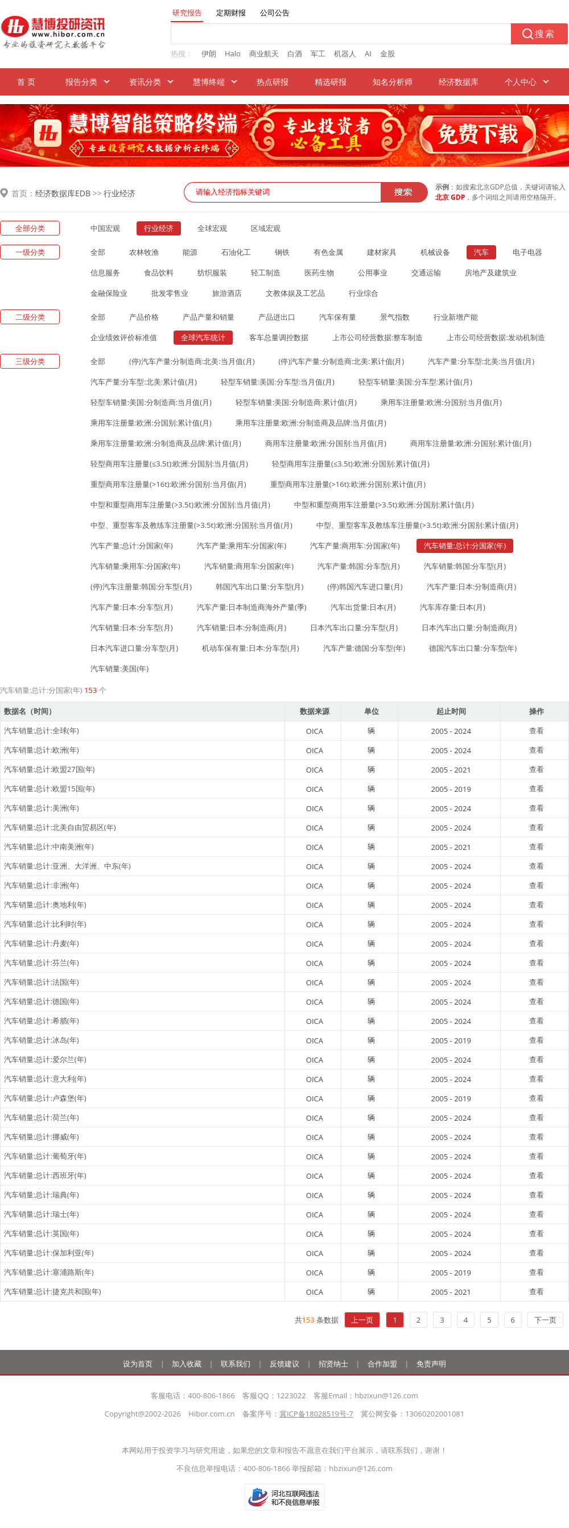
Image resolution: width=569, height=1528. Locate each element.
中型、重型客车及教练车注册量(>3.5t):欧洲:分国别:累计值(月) (417, 525)
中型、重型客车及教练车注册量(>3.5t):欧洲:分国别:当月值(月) (191, 525)
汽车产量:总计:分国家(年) (131, 545)
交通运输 (426, 272)
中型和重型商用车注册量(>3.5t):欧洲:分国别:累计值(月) (384, 504)
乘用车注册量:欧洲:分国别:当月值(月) (441, 402)
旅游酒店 (227, 293)
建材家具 (382, 252)
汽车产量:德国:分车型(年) (364, 648)
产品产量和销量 (208, 317)
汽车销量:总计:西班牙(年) (45, 1175)
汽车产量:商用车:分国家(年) (355, 545)
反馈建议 (284, 1363)
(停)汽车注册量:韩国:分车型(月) (141, 586)
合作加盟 (382, 1363)
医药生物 (319, 272)
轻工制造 (266, 272)
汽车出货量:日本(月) (363, 607)
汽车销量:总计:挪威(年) (41, 1136)
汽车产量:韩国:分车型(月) (359, 566)
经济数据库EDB (62, 193)
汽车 (481, 252)
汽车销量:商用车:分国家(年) (249, 566)
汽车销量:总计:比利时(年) (45, 924)
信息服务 (105, 272)
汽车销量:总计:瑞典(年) (41, 1195)
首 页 (26, 81)
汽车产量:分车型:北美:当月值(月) (481, 361)
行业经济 (119, 193)
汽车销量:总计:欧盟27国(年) (49, 769)
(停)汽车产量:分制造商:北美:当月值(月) (192, 361)
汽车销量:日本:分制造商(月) (242, 627)
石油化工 (236, 252)
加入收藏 (186, 1363)
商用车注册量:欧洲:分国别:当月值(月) (325, 443)
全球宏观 (212, 228)
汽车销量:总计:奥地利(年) (45, 904)
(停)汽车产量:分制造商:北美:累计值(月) (342, 361)
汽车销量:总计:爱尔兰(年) (45, 1059)
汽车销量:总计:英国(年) (41, 1233)
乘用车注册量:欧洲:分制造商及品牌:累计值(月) (165, 443)
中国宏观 (105, 228)
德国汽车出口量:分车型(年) (473, 648)
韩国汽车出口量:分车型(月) (259, 586)
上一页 (362, 1320)
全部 (97, 252)
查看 (536, 730)
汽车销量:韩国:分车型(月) (465, 566)
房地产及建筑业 (491, 272)
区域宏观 (266, 228)
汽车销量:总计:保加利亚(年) (49, 1253)
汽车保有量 (337, 317)
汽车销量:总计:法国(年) (41, 982)
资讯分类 (145, 81)
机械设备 (435, 252)
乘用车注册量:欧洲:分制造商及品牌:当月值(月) (311, 423)
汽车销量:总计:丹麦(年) (41, 943)
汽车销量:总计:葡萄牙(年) (45, 1156)
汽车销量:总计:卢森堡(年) (45, 1098)
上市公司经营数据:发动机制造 (496, 337)
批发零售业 (169, 293)
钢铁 (282, 252)
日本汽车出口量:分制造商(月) (469, 627)
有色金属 (328, 252)
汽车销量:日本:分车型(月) (131, 627)
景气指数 (395, 317)
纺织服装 (212, 272)
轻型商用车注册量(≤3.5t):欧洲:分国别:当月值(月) (169, 464)
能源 (190, 252)
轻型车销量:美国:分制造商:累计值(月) (296, 402)
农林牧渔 (144, 252)
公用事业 (372, 272)
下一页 (545, 1320)
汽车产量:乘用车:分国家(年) (242, 545)
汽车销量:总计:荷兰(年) (41, 1117)
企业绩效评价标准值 (123, 337)
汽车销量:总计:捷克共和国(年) (52, 1291)
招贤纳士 (333, 1363)
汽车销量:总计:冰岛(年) (41, 1040)
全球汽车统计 (203, 337)
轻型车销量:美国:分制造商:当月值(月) (151, 402)
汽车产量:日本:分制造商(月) (472, 586)
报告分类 (81, 81)
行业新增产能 (456, 317)
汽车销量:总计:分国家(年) (465, 545)
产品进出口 (276, 317)
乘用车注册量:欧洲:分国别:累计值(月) (151, 423)
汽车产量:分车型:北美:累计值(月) (143, 382)
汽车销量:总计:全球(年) (41, 730)
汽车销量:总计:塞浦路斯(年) (49, 1272)
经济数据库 (459, 81)
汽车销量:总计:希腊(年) (41, 1020)
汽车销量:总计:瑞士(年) (41, 1214)
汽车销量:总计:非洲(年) (41, 885)
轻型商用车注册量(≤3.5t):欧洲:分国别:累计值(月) (351, 464)
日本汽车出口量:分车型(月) (354, 627)
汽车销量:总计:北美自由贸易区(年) (60, 827)
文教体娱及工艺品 (295, 293)
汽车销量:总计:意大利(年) (45, 1078)
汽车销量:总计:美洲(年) (41, 808)
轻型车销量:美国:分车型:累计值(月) (415, 382)
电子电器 (527, 252)
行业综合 (363, 293)
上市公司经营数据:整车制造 (377, 337)
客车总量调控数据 (278, 337)
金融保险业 (108, 293)
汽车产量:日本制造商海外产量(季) (252, 607)
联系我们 (235, 1363)
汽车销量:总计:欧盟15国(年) (49, 788)
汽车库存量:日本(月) (452, 607)
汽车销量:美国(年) (119, 668)
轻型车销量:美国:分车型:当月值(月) (278, 382)
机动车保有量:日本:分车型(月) (250, 648)
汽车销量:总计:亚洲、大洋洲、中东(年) (67, 866)
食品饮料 (159, 272)
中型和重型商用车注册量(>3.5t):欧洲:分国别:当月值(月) (180, 504)
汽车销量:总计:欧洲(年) (41, 750)
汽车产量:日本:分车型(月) (131, 607)
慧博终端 (209, 81)
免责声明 (431, 1363)
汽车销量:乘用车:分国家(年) (135, 566)
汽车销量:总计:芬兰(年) (41, 962)
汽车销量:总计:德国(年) (41, 1001)
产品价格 (144, 317)
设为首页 (137, 1363)
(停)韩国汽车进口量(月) (364, 586)
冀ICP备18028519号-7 (316, 1414)
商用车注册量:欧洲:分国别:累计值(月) (470, 443)
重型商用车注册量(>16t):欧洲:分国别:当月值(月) (168, 484)
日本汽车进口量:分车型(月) (134, 648)
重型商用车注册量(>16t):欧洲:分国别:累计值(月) (348, 484)
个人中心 (521, 81)
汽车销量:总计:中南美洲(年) (49, 846)
